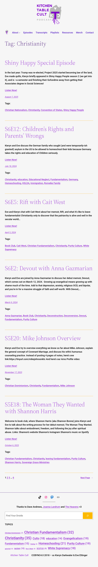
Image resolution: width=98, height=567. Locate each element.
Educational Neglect (39, 179)
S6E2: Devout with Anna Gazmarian (49, 268)
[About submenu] (19, 32)
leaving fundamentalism (58, 458)
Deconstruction (55, 315)
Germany (73, 179)
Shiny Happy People (73, 110)
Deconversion (71, 315)
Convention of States (51, 110)
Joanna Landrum (51, 506)
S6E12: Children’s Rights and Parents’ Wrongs (39, 132)
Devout (82, 315)
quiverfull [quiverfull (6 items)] (9, 549)
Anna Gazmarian (13, 315)
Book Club (10, 245)
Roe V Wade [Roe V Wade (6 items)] (30, 549)
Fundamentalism (59, 179)
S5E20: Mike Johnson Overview (43, 338)
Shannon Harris (13, 462)
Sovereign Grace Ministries (35, 462)
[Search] (88, 515)
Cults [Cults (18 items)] (39, 538)
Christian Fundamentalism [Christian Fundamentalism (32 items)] (49, 532)
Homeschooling (13, 183)
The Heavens (72, 506)
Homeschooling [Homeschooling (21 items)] (52, 543)
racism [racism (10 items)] (19, 548)
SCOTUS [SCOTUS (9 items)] (42, 548)
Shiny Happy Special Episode (40, 62)
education (22, 179)
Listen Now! (11, 90)
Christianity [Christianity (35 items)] (18, 538)
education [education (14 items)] (54, 539)
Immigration (36, 183)
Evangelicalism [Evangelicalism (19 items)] (76, 538)
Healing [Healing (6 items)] (33, 544)
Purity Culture (75, 245)
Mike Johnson (67, 385)
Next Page (87, 477)
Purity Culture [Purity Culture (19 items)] (79, 543)
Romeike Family (52, 183)
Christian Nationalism (16, 110)
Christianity (34, 110)
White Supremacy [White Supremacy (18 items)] (62, 548)
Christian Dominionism (16, 385)
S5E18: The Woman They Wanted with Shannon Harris (45, 407)
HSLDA (25, 183)
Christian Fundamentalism (40, 245)
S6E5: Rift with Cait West (35, 202)
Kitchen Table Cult (19, 555)
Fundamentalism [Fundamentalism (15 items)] (17, 544)
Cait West (21, 245)
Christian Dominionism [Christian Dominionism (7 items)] (14, 533)
